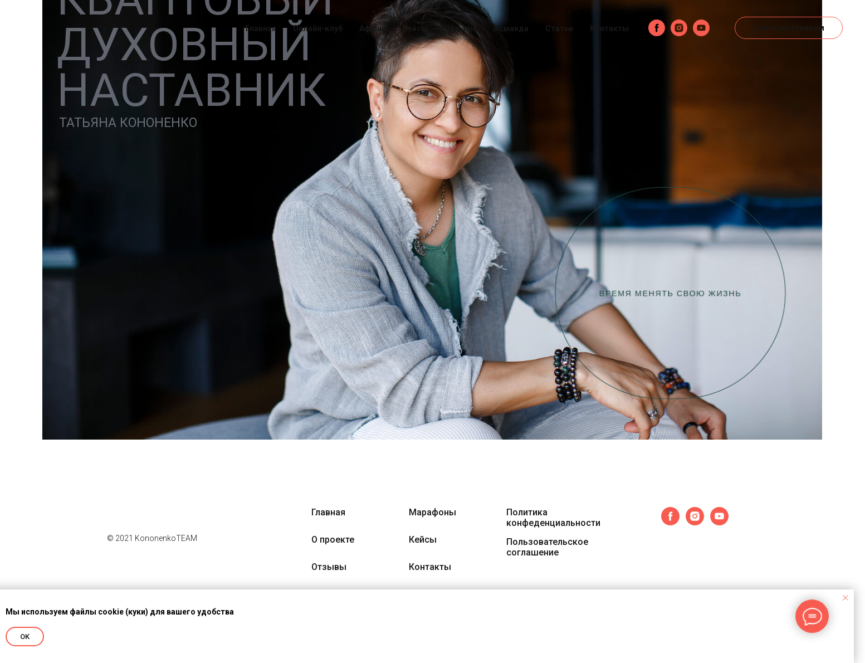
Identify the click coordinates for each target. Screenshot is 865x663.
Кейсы (423, 539)
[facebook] (656, 28)
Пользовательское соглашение (547, 547)
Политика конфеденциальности (553, 517)
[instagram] (679, 28)
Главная (261, 28)
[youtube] (701, 28)
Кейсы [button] (415, 28)
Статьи (559, 28)
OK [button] (25, 636)
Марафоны (432, 512)
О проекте (332, 539)
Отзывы (460, 28)
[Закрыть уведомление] (845, 597)
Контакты (609, 28)
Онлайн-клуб (318, 28)
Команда (511, 28)
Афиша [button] (372, 28)
